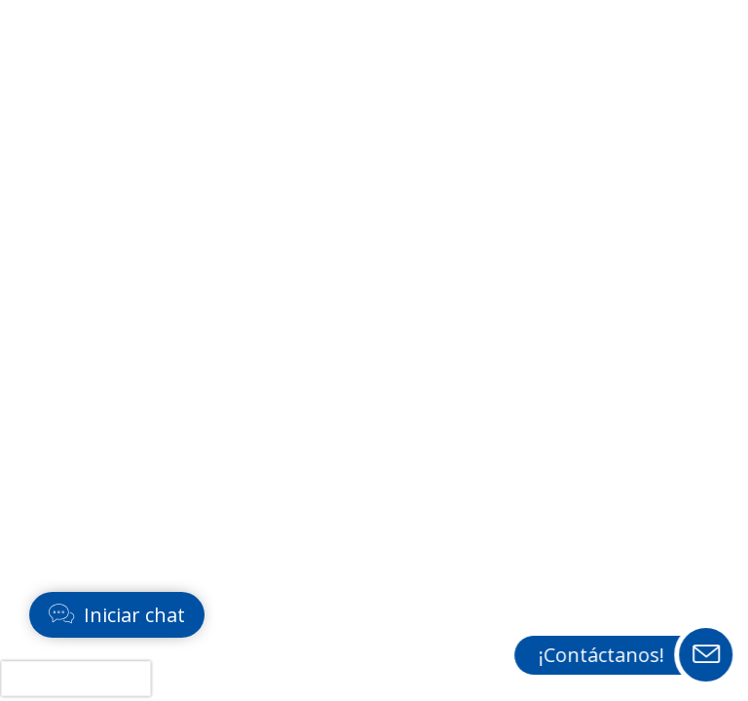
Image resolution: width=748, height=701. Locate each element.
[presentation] (76, 678)
